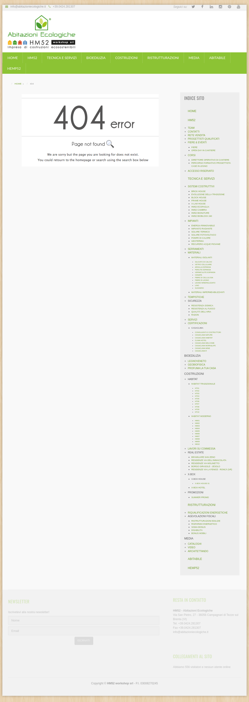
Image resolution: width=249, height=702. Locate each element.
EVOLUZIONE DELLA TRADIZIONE (209, 194)
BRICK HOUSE (200, 191)
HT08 (198, 407)
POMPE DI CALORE (202, 238)
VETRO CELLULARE (204, 264)
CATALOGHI (196, 544)
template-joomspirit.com (247, 677)
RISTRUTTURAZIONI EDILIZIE (207, 521)
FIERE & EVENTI (198, 142)
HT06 (198, 401)
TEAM (192, 128)
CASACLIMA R (202, 351)
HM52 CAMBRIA (200, 210)
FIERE (196, 147)
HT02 (198, 391)
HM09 (198, 441)
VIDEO (193, 547)
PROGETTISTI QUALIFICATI (205, 139)
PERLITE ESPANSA (204, 270)
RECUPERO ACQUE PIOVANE (207, 244)
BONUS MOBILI (200, 533)
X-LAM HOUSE (200, 204)
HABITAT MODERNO (203, 416)
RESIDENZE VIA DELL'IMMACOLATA (210, 460)
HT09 (198, 409)
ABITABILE (217, 58)
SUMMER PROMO (202, 497)
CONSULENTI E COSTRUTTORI (209, 332)
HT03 (198, 393)
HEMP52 (14, 68)
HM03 (198, 426)
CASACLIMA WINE (203, 348)
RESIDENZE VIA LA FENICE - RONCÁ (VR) (213, 469)
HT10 (198, 412)
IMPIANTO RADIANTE (203, 228)
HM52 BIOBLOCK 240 (203, 216)
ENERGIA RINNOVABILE (204, 225)
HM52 (32, 58)
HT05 (198, 399)
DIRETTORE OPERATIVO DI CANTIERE (212, 160)
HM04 (198, 428)
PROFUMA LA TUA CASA (203, 368)
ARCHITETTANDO (199, 551)
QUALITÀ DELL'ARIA (203, 312)
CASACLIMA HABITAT (205, 338)
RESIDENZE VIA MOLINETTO (207, 463)
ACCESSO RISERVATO (202, 171)
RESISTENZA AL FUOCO (205, 308)
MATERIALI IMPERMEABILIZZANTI (209, 292)
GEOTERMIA (199, 241)
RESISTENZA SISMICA (204, 305)
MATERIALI (195, 252)
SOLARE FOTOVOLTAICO (205, 235)
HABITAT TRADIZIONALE (205, 384)
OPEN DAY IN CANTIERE (205, 150)
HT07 (198, 404)
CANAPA (200, 275)
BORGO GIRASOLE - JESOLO (207, 466)
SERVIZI (194, 319)
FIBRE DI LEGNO (203, 280)
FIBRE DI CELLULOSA (205, 278)
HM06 (198, 434)
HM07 (198, 436)
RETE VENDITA (198, 135)
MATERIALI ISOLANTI (203, 257)
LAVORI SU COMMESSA (203, 448)
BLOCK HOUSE (200, 197)
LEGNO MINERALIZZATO (206, 283)
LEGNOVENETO (198, 361)
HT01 (198, 388)
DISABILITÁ (198, 530)
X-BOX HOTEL (200, 487)
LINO (198, 285)
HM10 (198, 444)
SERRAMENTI (197, 249)
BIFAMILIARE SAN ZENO (205, 457)
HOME (12, 58)
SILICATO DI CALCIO (205, 262)
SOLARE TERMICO (202, 232)
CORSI (193, 155)
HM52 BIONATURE (202, 213)
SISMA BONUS (200, 527)
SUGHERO (200, 288)
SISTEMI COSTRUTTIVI (202, 186)
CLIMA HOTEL (202, 340)
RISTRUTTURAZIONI (163, 58)
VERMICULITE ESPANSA (206, 272)
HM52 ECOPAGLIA (202, 207)
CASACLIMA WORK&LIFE (206, 346)
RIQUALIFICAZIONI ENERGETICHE (209, 512)
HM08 (198, 439)
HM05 (198, 431)
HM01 (198, 421)
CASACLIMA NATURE (205, 335)
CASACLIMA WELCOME (206, 343)
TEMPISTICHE (197, 297)
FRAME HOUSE (200, 200)
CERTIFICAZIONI (199, 323)
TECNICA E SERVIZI (62, 58)
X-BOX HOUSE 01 (203, 483)
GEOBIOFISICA (198, 364)
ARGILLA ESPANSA (204, 267)
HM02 (198, 423)
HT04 (198, 396)
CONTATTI (195, 131)
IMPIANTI (194, 221)
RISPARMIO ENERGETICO (206, 524)
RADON (196, 315)
